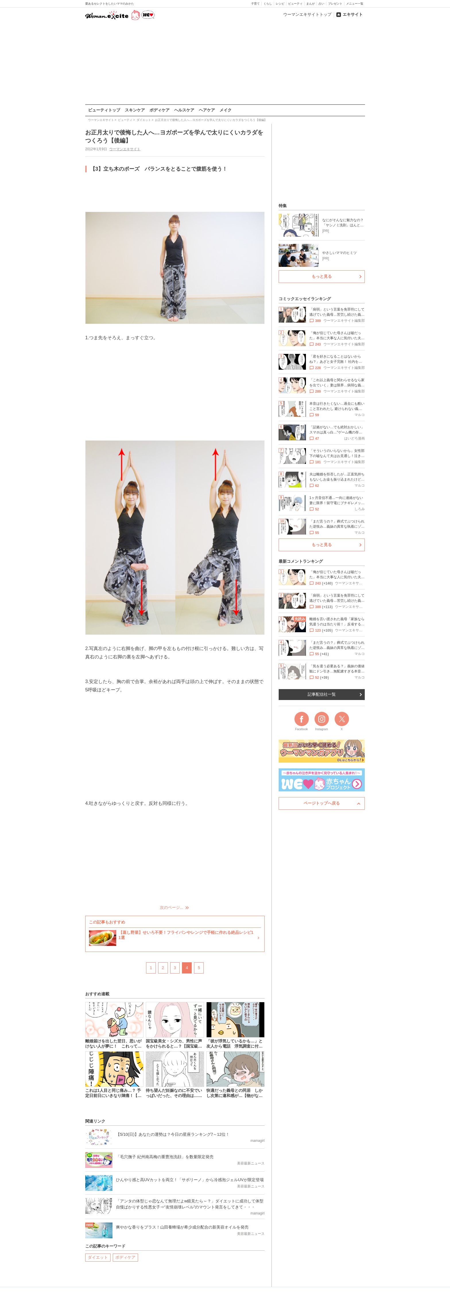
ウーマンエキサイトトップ (307, 14)
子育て (255, 3)
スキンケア (135, 110)
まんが (310, 3)
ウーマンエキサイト (124, 149)
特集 (283, 206)
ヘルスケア (184, 110)
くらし (267, 3)
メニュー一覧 (354, 3)
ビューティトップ (104, 110)
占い (321, 3)
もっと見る (322, 276)
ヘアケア (207, 110)
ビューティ (295, 3)
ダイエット (98, 1257)
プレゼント (335, 3)
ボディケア (160, 110)
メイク (226, 110)
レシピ (280, 3)
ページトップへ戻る (322, 803)
